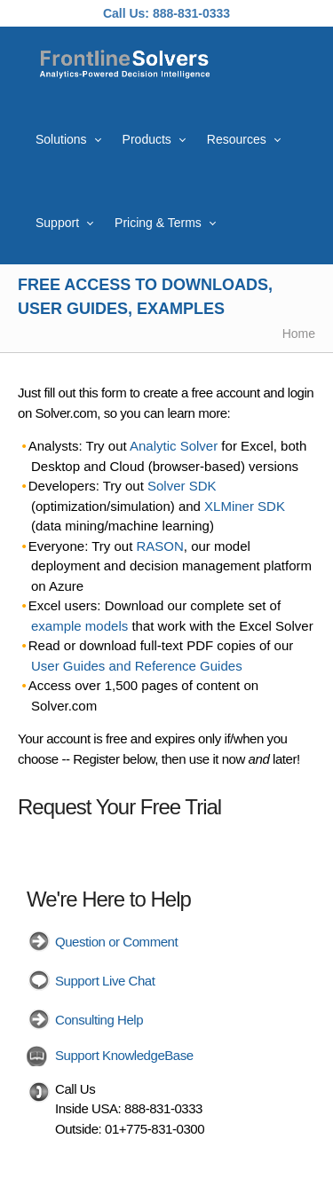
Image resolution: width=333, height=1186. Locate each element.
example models (79, 625)
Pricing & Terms (158, 223)
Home (298, 333)
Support (57, 223)
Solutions (61, 139)
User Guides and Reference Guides (136, 665)
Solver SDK (182, 485)
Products (147, 139)
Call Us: (126, 13)
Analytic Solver (174, 445)
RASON (160, 546)
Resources (236, 139)
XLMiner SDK (244, 506)
